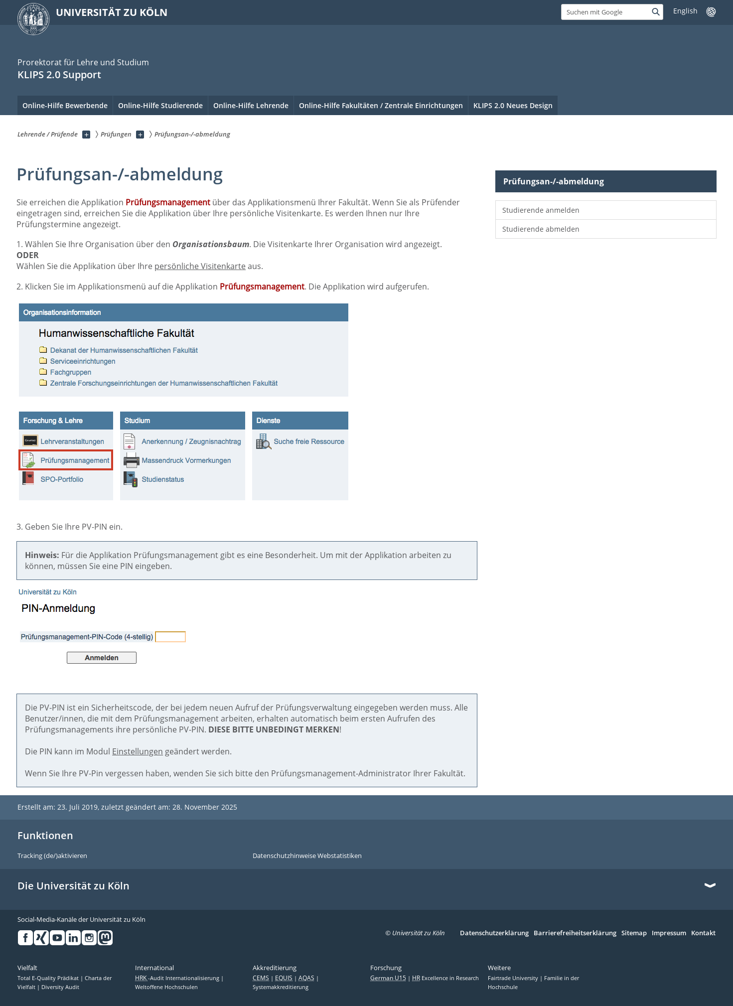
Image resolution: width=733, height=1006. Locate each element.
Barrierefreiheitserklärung (575, 933)
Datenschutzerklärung (494, 933)
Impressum (669, 933)
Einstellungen (137, 751)
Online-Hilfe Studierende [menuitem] (160, 105)
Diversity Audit (60, 987)
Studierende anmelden (541, 210)
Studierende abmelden (541, 229)
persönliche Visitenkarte (200, 266)
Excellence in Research (445, 978)
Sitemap (634, 933)
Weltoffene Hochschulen (166, 987)
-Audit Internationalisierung (178, 978)
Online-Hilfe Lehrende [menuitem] (251, 105)
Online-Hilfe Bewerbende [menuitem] (65, 105)
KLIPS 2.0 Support (59, 74)
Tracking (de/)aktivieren (52, 856)
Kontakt (703, 933)
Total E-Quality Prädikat (48, 978)
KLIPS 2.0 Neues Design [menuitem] (513, 105)
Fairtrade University (514, 978)
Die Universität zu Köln (73, 886)
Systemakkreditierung (280, 987)
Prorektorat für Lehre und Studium (83, 62)
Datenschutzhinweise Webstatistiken (307, 856)
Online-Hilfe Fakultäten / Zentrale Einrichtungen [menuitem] (381, 105)
